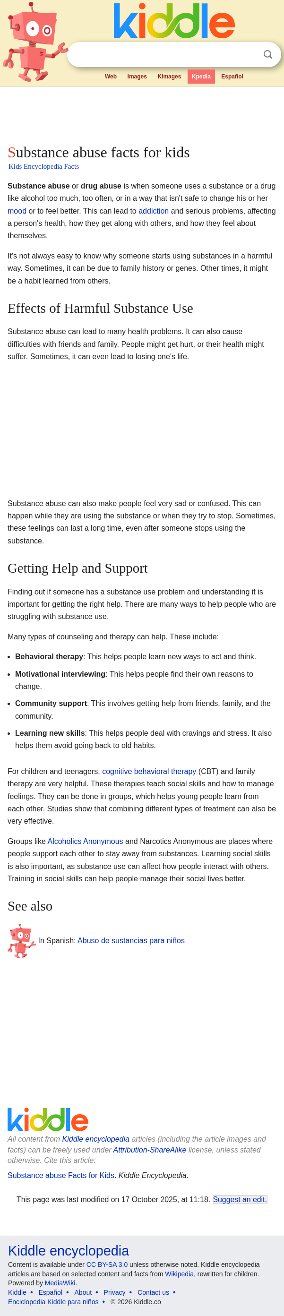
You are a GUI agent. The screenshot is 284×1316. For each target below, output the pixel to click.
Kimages (169, 76)
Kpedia (201, 76)
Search (268, 54)
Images (137, 76)
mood (17, 211)
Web (111, 76)
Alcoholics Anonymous (85, 841)
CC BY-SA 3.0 (107, 1264)
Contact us (153, 1292)
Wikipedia (179, 1274)
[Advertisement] (142, 113)
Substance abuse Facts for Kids (61, 1175)
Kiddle (17, 1292)
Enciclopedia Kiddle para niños (53, 1302)
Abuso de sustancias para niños (131, 941)
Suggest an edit (239, 1200)
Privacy (115, 1292)
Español (232, 76)
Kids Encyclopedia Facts (44, 166)
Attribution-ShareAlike (150, 1150)
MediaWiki (60, 1283)
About (83, 1292)
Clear (249, 55)
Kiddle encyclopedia (95, 1139)
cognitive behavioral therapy (149, 771)
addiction (153, 211)
